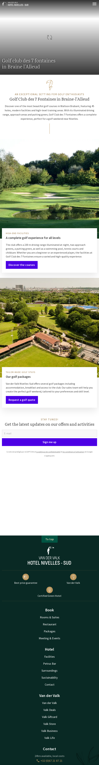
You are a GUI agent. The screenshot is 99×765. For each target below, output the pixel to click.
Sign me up (49, 442)
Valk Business (49, 731)
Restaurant (49, 624)
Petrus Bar (49, 663)
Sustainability (50, 677)
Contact (49, 684)
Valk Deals (49, 710)
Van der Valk (73, 579)
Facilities (49, 656)
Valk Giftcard (49, 717)
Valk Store (49, 724)
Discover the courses (22, 265)
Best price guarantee (25, 579)
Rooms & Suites (49, 617)
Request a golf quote (22, 400)
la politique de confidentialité (48, 452)
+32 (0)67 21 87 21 (50, 761)
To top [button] (49, 539)
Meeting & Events (49, 638)
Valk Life (49, 738)
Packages (49, 631)
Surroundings (49, 670)
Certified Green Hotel (49, 592)
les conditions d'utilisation (73, 452)
